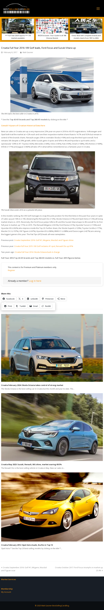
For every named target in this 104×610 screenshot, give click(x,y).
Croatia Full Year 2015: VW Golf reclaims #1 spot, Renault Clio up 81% (43, 246)
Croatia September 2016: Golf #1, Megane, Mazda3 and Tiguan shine (43, 240)
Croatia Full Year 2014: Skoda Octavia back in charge (37, 252)
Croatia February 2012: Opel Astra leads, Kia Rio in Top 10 (27, 545)
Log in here (35, 280)
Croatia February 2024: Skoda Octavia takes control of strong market (32, 385)
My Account (6, 592)
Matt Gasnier (28, 52)
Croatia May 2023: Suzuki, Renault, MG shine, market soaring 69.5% (31, 464)
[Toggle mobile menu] (98, 8)
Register (11, 270)
